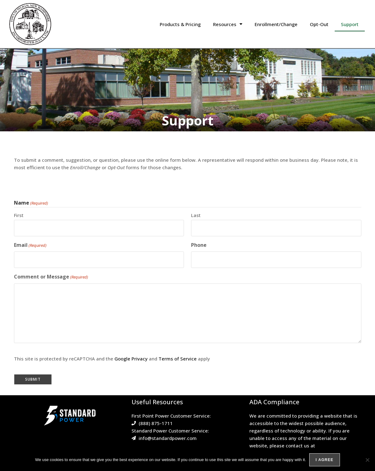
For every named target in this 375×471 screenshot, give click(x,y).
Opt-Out (319, 24)
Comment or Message (51, 276)
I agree (324, 460)
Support (350, 24)
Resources (227, 24)
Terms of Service (177, 359)
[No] (367, 460)
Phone (199, 245)
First (19, 215)
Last (196, 215)
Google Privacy (131, 359)
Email (30, 245)
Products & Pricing (180, 24)
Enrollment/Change (276, 24)
